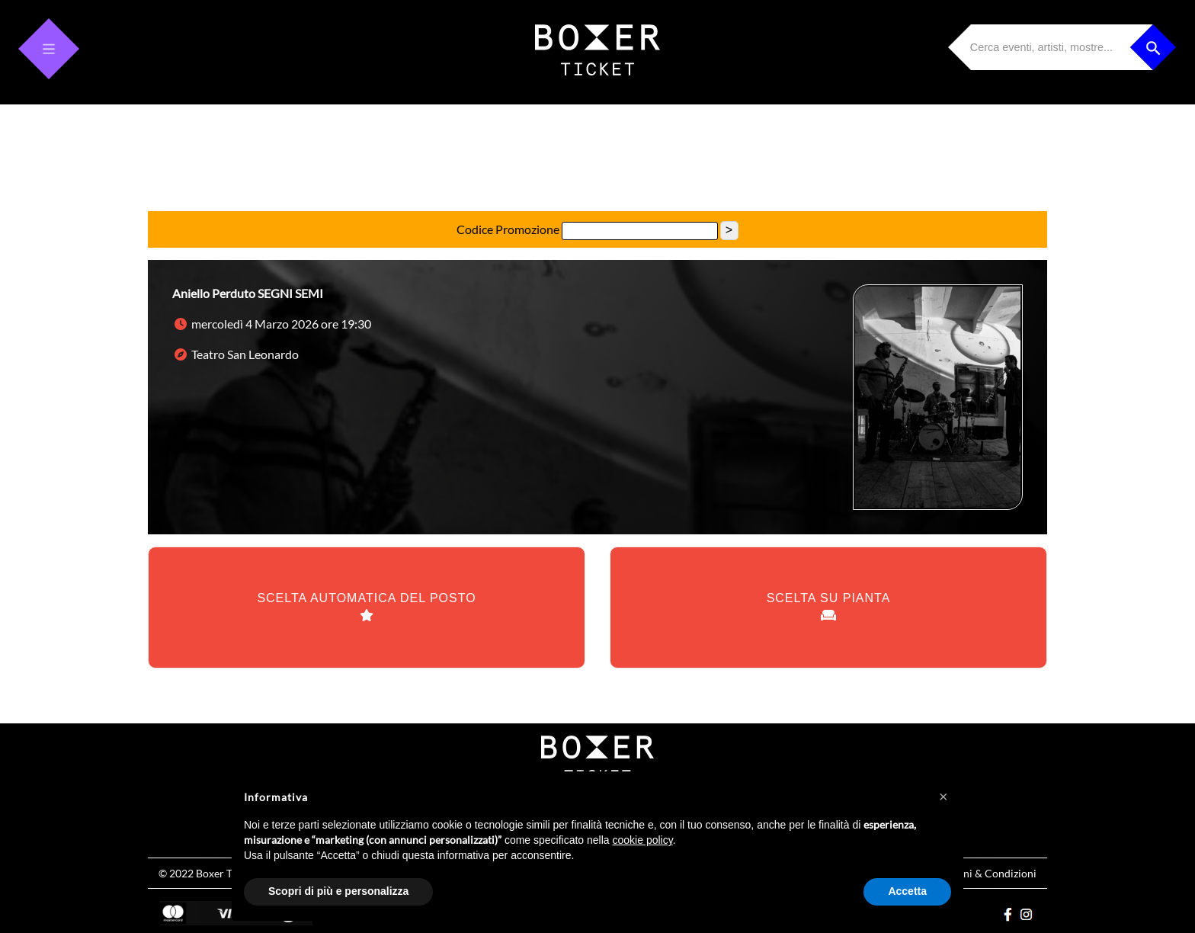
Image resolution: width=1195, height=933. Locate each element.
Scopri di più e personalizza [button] (338, 891)
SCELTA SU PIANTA (829, 608)
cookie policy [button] (643, 840)
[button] (943, 796)
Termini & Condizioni (986, 873)
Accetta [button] (907, 891)
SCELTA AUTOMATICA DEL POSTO (366, 608)
